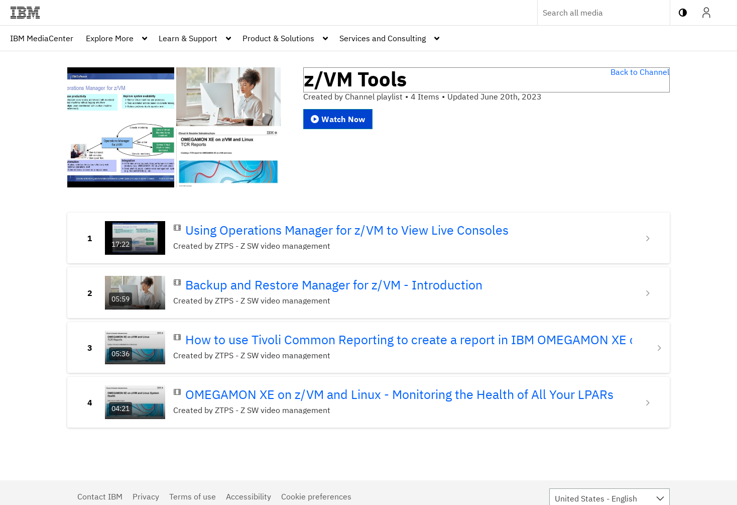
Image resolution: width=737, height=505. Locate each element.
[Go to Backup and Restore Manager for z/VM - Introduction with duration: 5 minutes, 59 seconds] (135, 293)
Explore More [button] (110, 38)
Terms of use (192, 496)
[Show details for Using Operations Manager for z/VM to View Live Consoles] (649, 238)
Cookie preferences (316, 496)
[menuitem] (41, 38)
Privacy (146, 496)
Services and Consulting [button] (382, 38)
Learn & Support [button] (188, 38)
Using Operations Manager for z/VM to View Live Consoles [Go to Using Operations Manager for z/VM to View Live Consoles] (347, 230)
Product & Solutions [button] (278, 38)
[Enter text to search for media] (593, 12)
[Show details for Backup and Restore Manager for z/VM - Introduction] (649, 292)
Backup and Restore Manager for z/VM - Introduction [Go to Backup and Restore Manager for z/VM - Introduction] (333, 284)
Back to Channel (639, 72)
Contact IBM (99, 496)
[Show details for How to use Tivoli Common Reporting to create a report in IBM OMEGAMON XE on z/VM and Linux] (661, 347)
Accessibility (248, 496)
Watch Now (338, 119)
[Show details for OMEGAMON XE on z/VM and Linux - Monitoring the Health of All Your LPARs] (649, 402)
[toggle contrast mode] (682, 12)
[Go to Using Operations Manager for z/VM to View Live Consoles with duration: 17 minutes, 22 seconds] (135, 238)
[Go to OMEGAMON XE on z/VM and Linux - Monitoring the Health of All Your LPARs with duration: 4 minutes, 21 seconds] (135, 402)
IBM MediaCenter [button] (41, 38)
